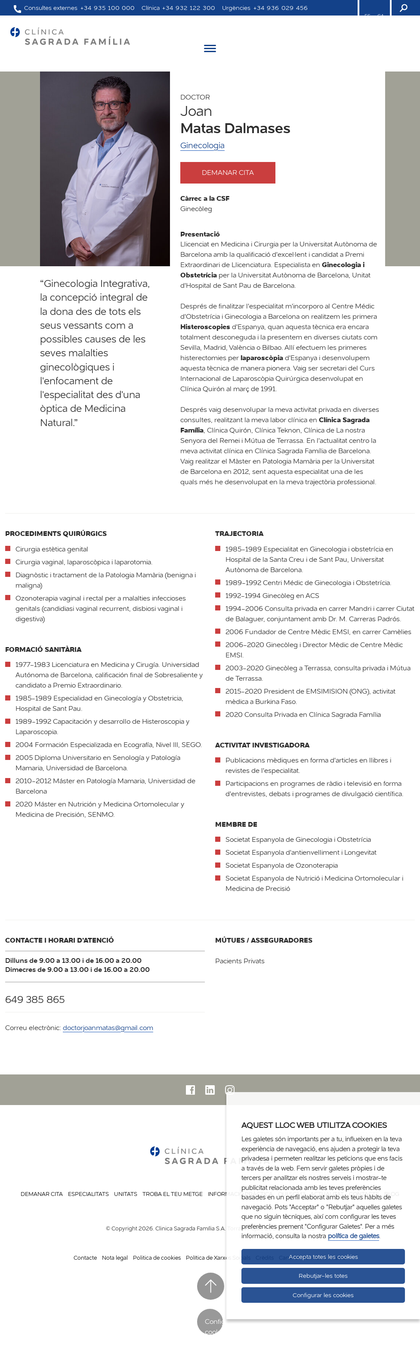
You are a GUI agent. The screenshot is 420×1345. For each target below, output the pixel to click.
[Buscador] (403, 8)
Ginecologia (202, 145)
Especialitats (88, 1194)
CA (380, 16)
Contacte (85, 1257)
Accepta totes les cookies (323, 1257)
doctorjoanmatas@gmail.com (108, 1027)
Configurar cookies (214, 1326)
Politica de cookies (157, 1257)
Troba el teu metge (172, 1194)
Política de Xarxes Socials (218, 1257)
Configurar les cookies (323, 1295)
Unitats (125, 1194)
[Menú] (210, 50)
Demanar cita (236, 172)
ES (367, 16)
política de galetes (353, 1236)
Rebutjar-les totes (323, 1276)
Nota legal (115, 1257)
